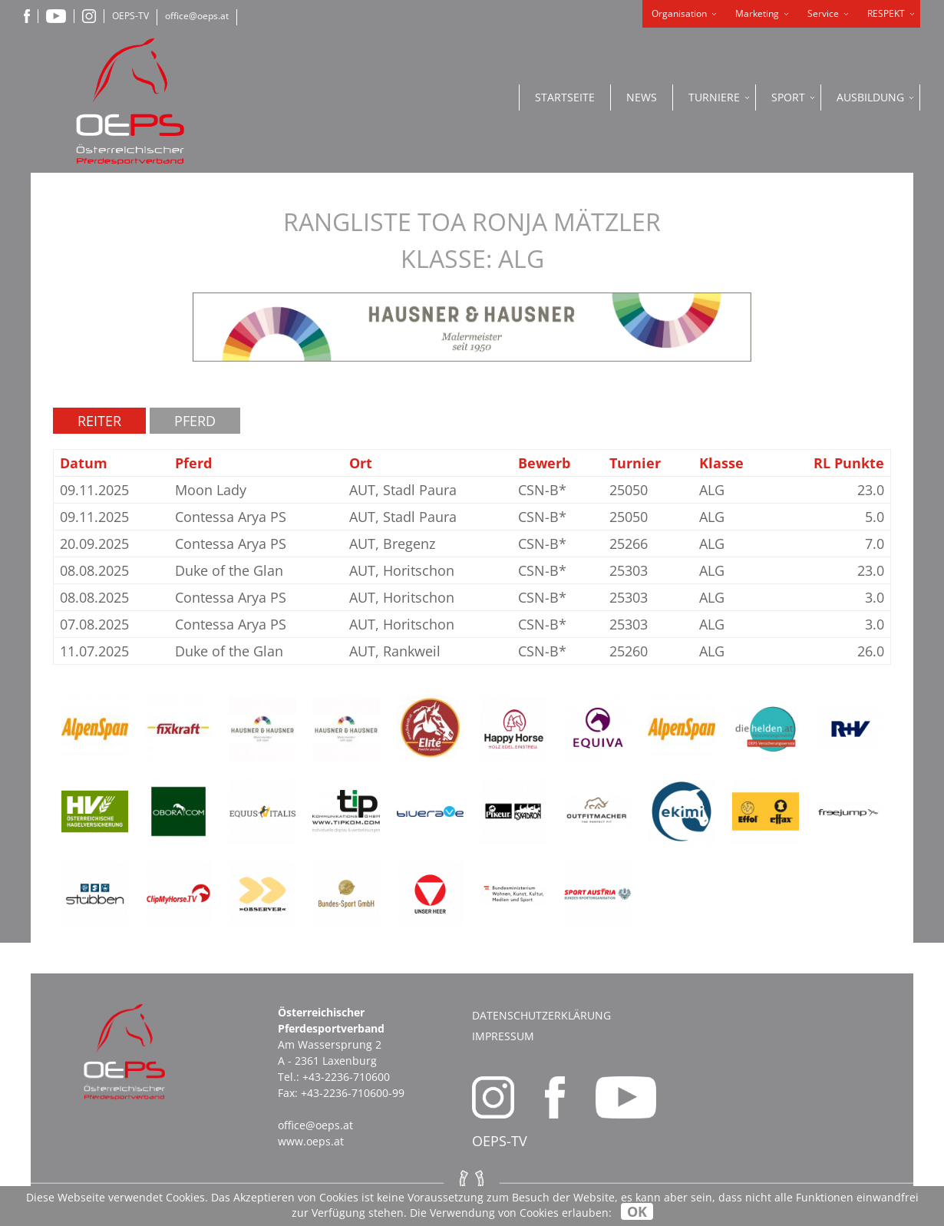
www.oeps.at (311, 1141)
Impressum (503, 1036)
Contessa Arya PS (230, 516)
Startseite (565, 97)
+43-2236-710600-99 (352, 1093)
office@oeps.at (197, 15)
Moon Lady (210, 490)
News (641, 97)
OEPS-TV (130, 15)
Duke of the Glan (229, 570)
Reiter (99, 420)
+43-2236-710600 (346, 1076)
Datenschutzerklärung (541, 1015)
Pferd (195, 420)
